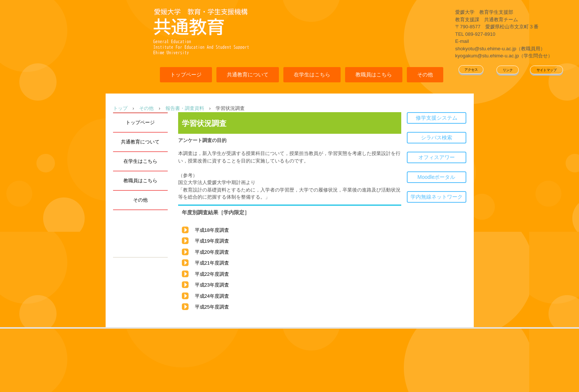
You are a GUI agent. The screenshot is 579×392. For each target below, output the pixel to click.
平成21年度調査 (212, 263)
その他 (425, 75)
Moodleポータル (437, 177)
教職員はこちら (374, 75)
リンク (508, 70)
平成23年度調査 (212, 285)
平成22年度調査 (212, 274)
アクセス (471, 70)
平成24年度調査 (212, 296)
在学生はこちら (312, 75)
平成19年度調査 (212, 241)
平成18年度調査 (212, 230)
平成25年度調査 (212, 307)
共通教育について (247, 75)
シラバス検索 (436, 137)
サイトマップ (547, 70)
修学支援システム (436, 118)
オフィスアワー (436, 157)
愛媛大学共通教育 (201, 31)
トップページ (186, 75)
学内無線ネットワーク (437, 197)
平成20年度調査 (212, 252)
